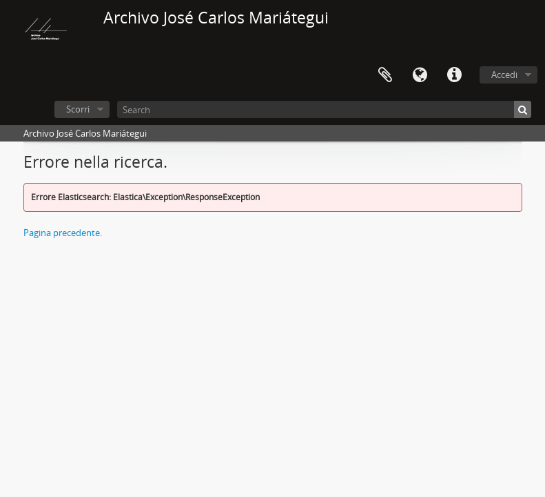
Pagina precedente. (62, 232)
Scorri (78, 109)
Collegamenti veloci (454, 75)
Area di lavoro (385, 75)
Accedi (504, 74)
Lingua (419, 75)
